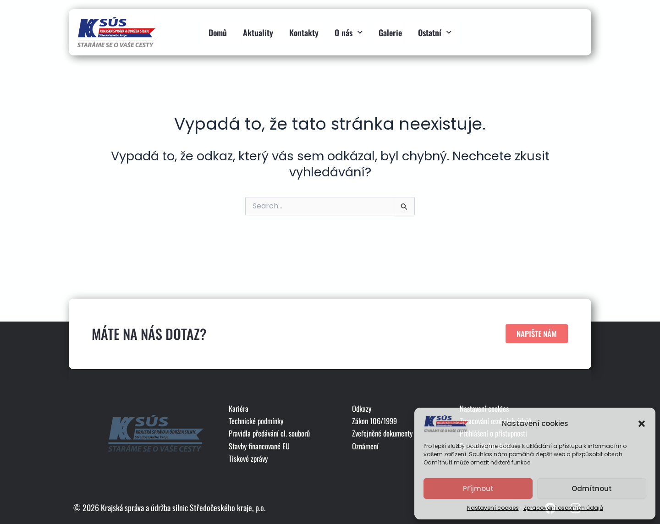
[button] (641, 423)
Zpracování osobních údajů (563, 508)
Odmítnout (592, 488)
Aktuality (258, 29)
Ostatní (434, 29)
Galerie (390, 29)
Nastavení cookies (493, 508)
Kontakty (304, 29)
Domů (218, 29)
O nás (349, 29)
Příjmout (478, 488)
